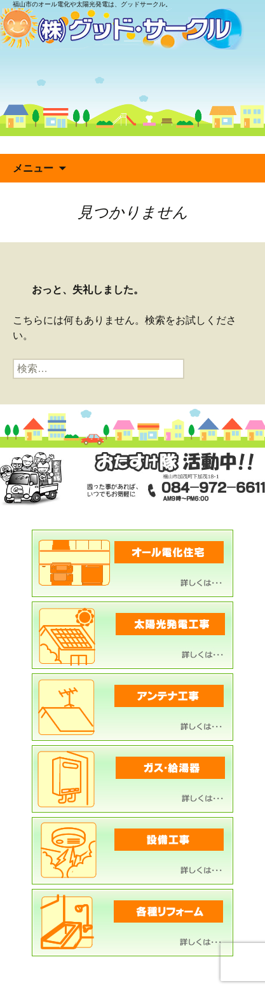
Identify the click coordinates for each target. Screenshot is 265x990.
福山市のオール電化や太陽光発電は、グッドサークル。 (92, 4)
